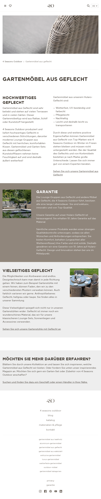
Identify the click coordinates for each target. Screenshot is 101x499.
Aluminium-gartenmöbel (50, 443)
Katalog (50, 420)
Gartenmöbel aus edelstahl (50, 451)
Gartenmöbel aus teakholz (50, 439)
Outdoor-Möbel (50, 467)
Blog (50, 416)
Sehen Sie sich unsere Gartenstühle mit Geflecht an (32, 329)
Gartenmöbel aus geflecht (50, 447)
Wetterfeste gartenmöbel (50, 463)
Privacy (50, 481)
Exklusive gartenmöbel (50, 455)
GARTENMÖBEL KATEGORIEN (50, 471)
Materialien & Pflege (50, 425)
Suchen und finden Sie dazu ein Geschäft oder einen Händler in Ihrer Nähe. (45, 382)
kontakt (50, 430)
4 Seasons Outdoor (12, 62)
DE (94, 6)
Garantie (50, 485)
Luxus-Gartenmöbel (50, 459)
